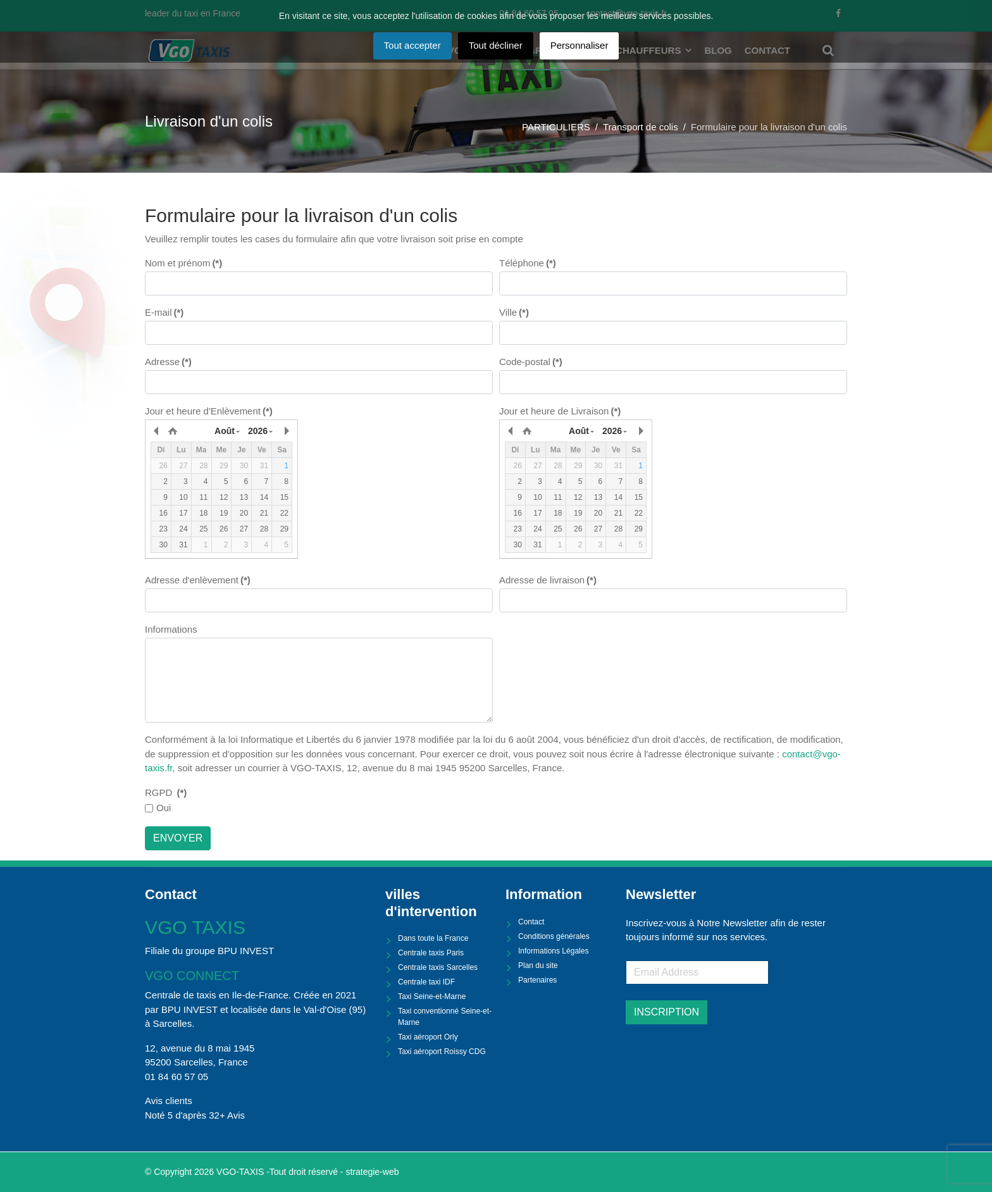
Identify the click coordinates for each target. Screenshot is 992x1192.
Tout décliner (496, 45)
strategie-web (372, 1172)
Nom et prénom (183, 263)
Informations (171, 629)
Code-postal (530, 361)
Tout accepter (412, 45)
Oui (163, 807)
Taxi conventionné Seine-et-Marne (445, 1017)
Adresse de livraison (548, 579)
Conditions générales (554, 936)
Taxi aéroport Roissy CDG (442, 1051)
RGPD (166, 792)
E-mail (164, 312)
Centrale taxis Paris (431, 952)
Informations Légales (553, 951)
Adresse (168, 361)
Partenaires (537, 980)
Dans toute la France (433, 938)
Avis (236, 1115)
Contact (531, 921)
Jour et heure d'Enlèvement (209, 411)
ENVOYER (177, 838)
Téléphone (527, 263)
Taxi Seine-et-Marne (432, 996)
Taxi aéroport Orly (428, 1037)
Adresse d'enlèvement (198, 579)
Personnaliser (579, 45)
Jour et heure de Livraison (560, 411)
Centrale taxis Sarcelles (438, 967)
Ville (514, 312)
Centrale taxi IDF (426, 982)
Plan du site (538, 965)
